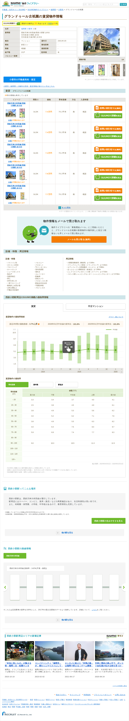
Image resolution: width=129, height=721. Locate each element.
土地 (121, 699)
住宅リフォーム (14, 704)
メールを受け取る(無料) (79, 239)
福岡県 (53, 10)
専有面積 (11, 385)
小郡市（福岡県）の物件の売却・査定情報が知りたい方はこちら (29, 86)
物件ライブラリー (67, 704)
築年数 (35, 385)
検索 (124, 4)
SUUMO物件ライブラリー (38, 10)
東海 (27, 706)
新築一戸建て (103, 699)
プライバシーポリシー (103, 695)
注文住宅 (5, 704)
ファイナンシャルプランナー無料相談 (87, 704)
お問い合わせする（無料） (108, 108)
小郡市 (61, 10)
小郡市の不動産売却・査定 (22, 79)
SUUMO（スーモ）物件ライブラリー (20, 3)
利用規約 (87, 695)
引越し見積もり (46, 704)
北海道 (4, 706)
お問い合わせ (120, 695)
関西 (31, 706)
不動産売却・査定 (27, 704)
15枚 (10, 182)
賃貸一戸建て (60, 699)
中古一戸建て (113, 699)
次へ (123, 587)
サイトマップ (75, 695)
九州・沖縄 (46, 706)
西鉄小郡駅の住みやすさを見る (108, 521)
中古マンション (93, 699)
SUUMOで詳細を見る (108, 115)
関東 (13, 706)
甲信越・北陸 (20, 706)
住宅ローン (56, 704)
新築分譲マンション (80, 699)
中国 (40, 706)
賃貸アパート (50, 699)
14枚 (10, 203)
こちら (94, 610)
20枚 (10, 120)
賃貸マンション (39, 699)
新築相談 (37, 704)
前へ (6, 587)
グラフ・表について (116, 317)
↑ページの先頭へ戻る (120, 685)
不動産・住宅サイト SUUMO (13, 10)
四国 (36, 706)
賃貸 (50, 23)
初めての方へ (61, 695)
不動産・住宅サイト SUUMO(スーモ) (15, 699)
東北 (9, 706)
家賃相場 (69, 699)
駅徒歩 (60, 385)
